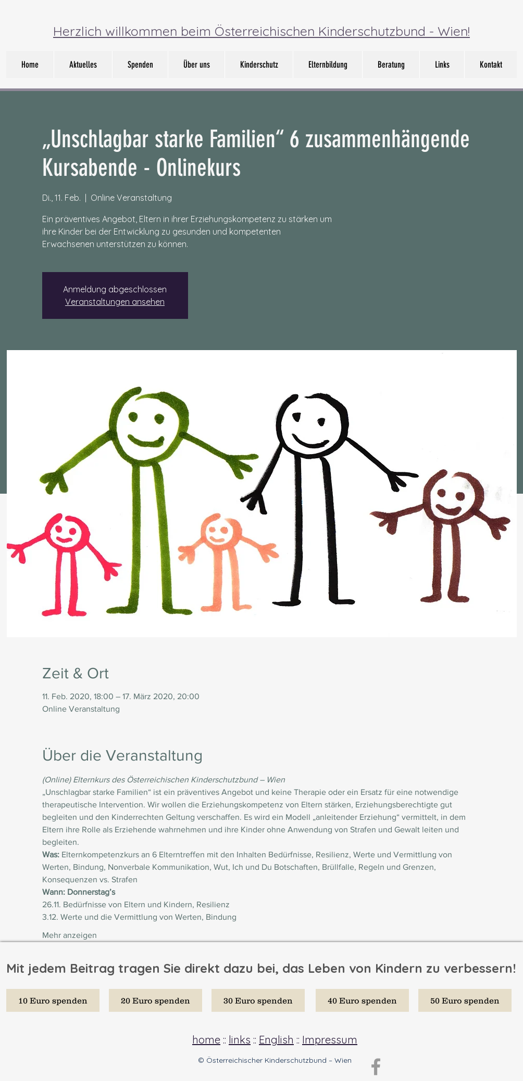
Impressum (329, 1039)
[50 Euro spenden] (465, 1000)
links (240, 1039)
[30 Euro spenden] (258, 1000)
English (276, 1039)
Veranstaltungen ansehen (115, 302)
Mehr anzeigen (69, 935)
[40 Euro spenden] (362, 1000)
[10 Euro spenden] (52, 1000)
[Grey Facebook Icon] (376, 1067)
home (206, 1039)
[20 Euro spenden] (155, 1000)
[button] (196, 64)
